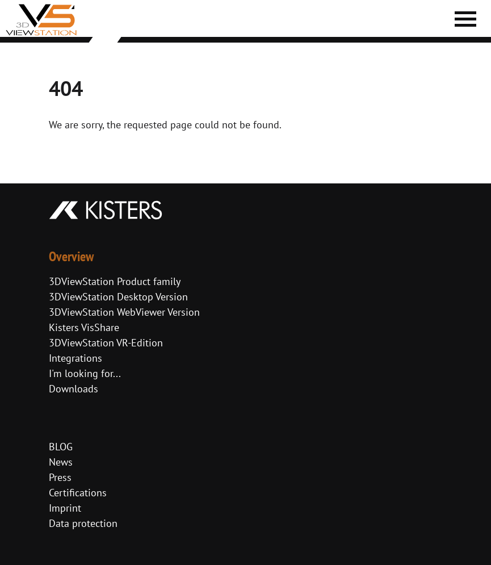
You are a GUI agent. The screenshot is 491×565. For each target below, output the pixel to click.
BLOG (61, 446)
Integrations (75, 358)
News (61, 461)
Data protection (83, 523)
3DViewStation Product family (115, 281)
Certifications (78, 492)
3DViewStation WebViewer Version (124, 312)
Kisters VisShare (84, 327)
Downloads (73, 388)
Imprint (65, 507)
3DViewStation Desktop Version (118, 296)
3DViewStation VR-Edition (106, 342)
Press (60, 477)
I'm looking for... (85, 373)
